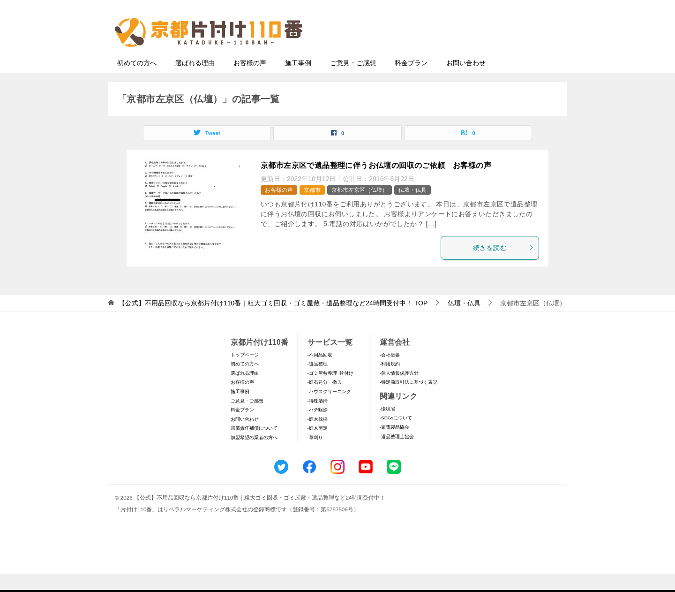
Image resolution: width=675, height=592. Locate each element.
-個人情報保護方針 (399, 391)
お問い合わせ (466, 81)
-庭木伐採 (318, 437)
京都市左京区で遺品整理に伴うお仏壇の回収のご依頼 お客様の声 (376, 184)
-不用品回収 (320, 373)
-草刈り (315, 455)
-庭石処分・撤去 (325, 400)
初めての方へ (137, 81)
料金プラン (411, 81)
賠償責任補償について (254, 446)
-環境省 (387, 427)
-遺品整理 (318, 382)
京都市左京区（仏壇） (359, 208)
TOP (273, 321)
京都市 (312, 208)
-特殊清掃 (318, 419)
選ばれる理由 (195, 81)
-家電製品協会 (394, 445)
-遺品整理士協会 (397, 454)
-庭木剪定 (318, 446)
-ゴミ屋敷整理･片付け (330, 391)
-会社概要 (390, 373)
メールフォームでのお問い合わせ (475, 55)
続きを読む (503, 266)
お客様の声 (249, 81)
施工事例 (298, 81)
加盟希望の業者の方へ (254, 455)
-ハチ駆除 (318, 428)
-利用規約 (390, 382)
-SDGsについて (396, 436)
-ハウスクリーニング (329, 409)
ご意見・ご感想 (353, 81)
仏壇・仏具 (412, 208)
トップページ (245, 373)
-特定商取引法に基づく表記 (408, 400)
